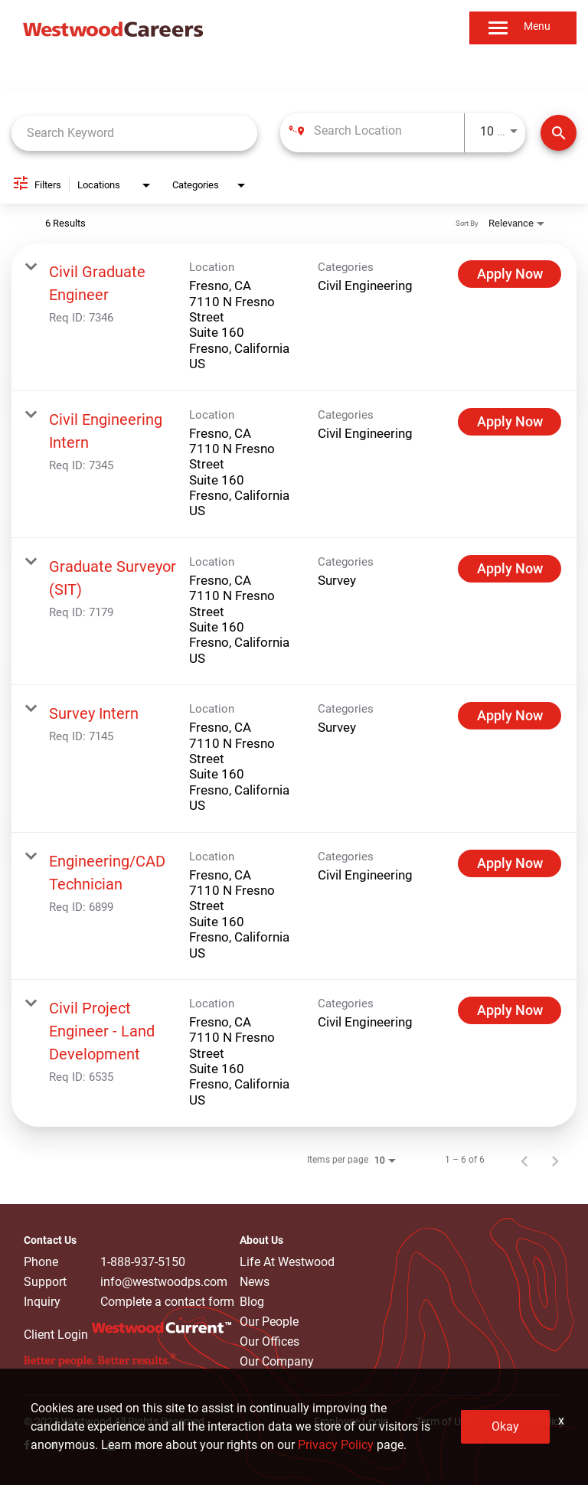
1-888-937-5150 (142, 1262)
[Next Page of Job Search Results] (555, 1159)
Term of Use (444, 1421)
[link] (294, 316)
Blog (252, 1301)
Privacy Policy (531, 1421)
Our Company (277, 1361)
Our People (269, 1321)
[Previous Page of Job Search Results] (524, 1159)
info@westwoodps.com (163, 1282)
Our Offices (269, 1341)
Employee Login (351, 1421)
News (255, 1281)
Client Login (56, 1334)
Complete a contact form (167, 1302)
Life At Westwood (287, 1262)
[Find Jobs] (559, 133)
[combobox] (134, 133)
